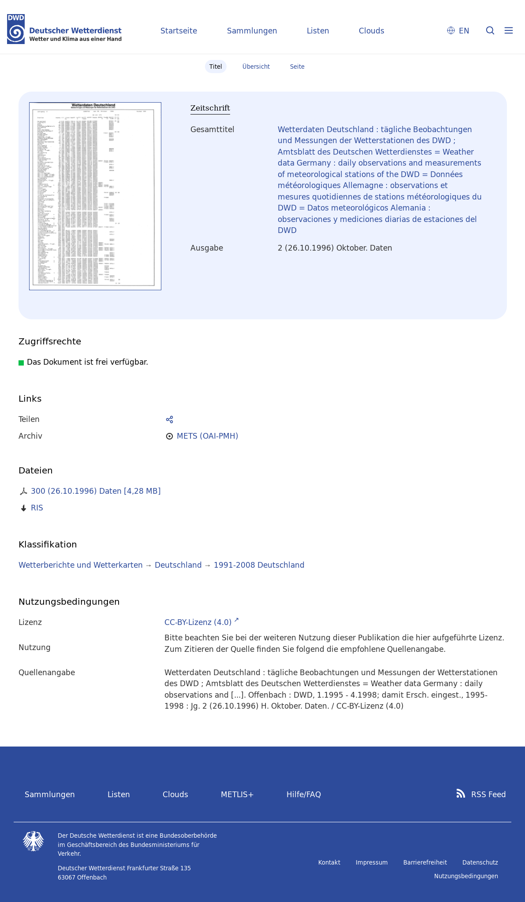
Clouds (371, 30)
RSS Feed (488, 794)
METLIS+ (237, 794)
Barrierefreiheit (425, 862)
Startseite (178, 30)
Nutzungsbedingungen (466, 876)
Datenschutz (480, 862)
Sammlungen (252, 30)
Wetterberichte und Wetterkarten (81, 564)
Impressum (372, 862)
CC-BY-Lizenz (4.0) (198, 622)
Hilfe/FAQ (304, 794)
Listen (318, 30)
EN (464, 30)
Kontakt (329, 862)
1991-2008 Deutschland (259, 564)
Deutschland (178, 564)
